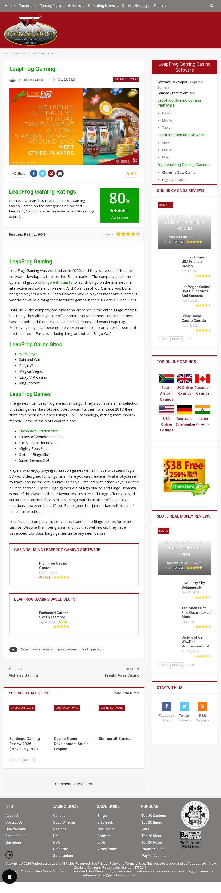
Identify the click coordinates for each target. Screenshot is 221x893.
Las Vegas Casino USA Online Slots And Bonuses (196, 290)
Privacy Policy (108, 863)
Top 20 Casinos (154, 815)
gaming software (67, 649)
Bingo (24, 649)
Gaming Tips (50, 5)
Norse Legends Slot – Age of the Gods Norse (184, 547)
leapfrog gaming (91, 649)
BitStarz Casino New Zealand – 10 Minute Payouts (184, 222)
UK (55, 835)
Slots (158, 5)
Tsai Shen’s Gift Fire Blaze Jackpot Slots (196, 612)
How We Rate (15, 829)
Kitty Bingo (28, 353)
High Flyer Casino (175, 179)
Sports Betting (134, 5)
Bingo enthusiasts (57, 281)
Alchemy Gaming (23, 675)
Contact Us (13, 822)
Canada (59, 815)
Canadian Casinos (202, 384)
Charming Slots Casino (178, 172)
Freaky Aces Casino (122, 675)
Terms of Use (135, 863)
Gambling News (101, 5)
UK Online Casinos (184, 384)
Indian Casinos (202, 415)
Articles (74, 5)
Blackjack (105, 822)
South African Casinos (166, 387)
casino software (42, 649)
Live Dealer (106, 829)
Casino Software (126, 79)
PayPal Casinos (154, 855)
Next (28, 759)
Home (10, 5)
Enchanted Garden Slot (38, 430)
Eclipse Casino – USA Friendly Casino (195, 261)
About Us (12, 815)
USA (56, 842)
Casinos (25, 5)
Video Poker (107, 849)
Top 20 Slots (151, 835)
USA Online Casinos (166, 418)
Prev (15, 759)
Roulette (104, 835)
